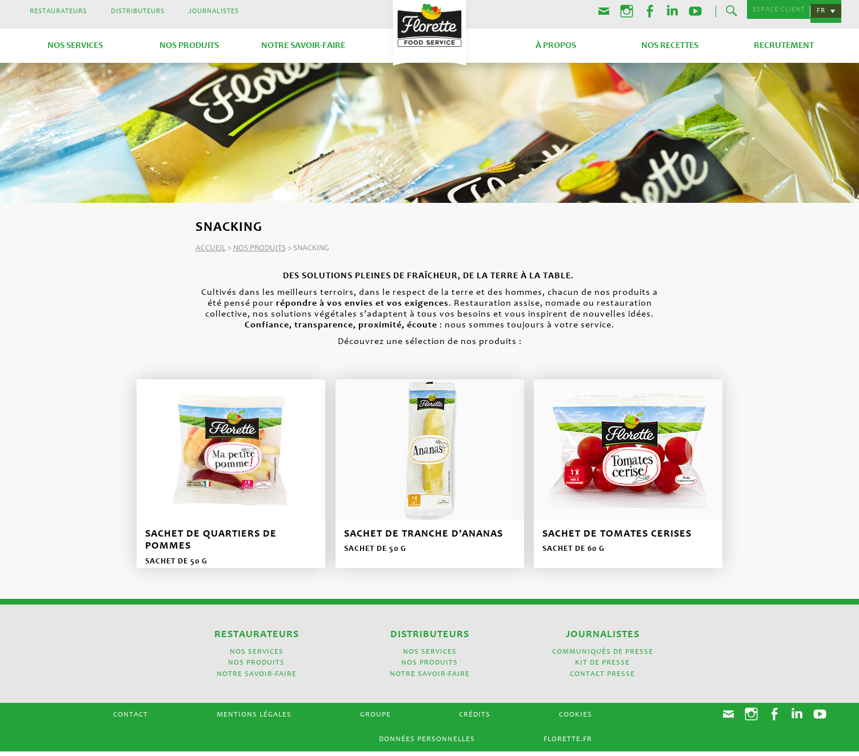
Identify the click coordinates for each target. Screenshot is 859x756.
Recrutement (784, 44)
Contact (130, 719)
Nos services (75, 44)
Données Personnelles (427, 743)
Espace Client (775, 11)
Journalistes (214, 11)
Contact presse (602, 678)
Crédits (474, 719)
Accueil (210, 247)
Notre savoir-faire (303, 44)
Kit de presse (602, 667)
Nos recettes (669, 44)
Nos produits (189, 44)
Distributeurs (138, 11)
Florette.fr (568, 743)
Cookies (575, 719)
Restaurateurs (58, 11)
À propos (556, 44)
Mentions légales (254, 719)
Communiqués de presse (602, 656)
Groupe (375, 719)
